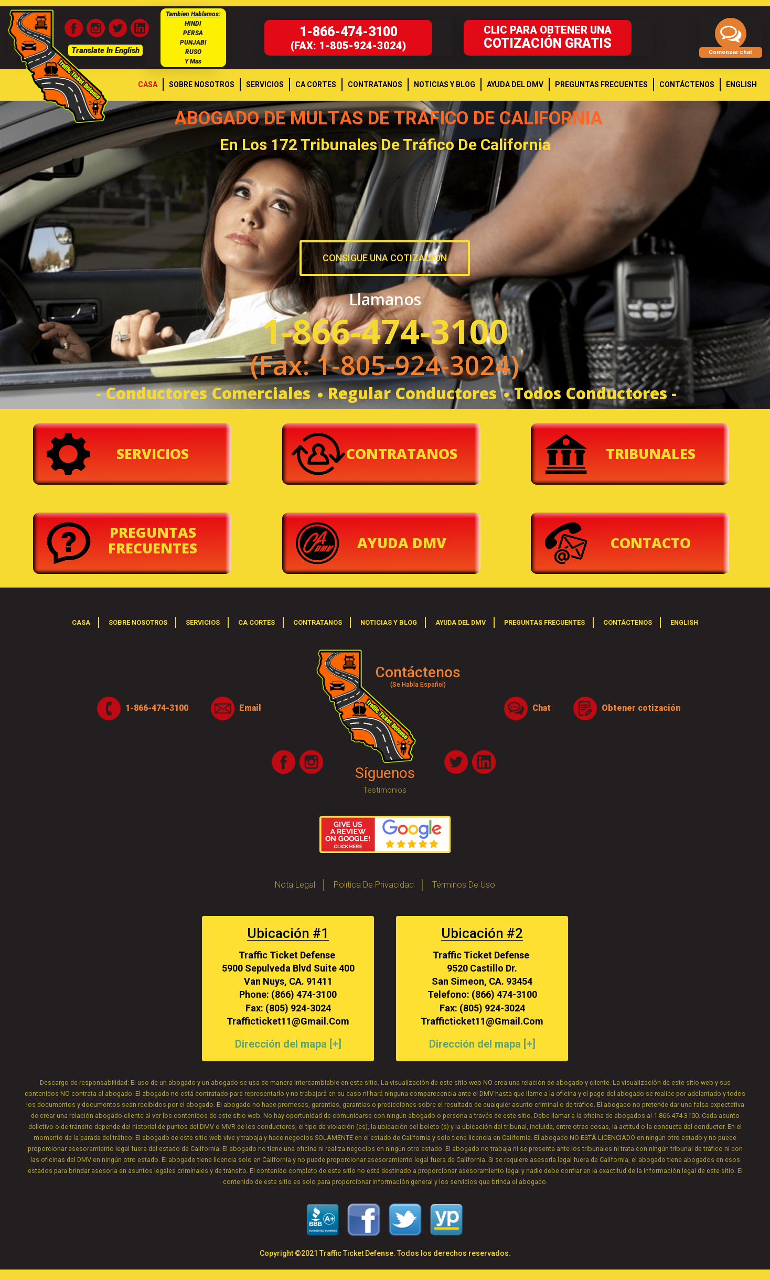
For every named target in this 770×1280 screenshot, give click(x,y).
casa (81, 622)
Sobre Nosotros (138, 622)
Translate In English (105, 50)
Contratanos (401, 453)
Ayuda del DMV (460, 622)
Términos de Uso (463, 885)
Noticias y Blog (388, 622)
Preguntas (152, 540)
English (684, 622)
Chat (527, 708)
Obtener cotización (626, 708)
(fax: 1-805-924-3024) (348, 38)
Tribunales (651, 453)
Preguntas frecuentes (544, 622)
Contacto (651, 542)
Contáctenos (627, 622)
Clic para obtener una (547, 37)
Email (236, 708)
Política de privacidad (374, 885)
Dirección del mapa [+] (288, 1044)
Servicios (152, 453)
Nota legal (295, 885)
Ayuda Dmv (401, 542)
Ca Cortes (256, 622)
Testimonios (385, 790)
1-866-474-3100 (142, 708)
